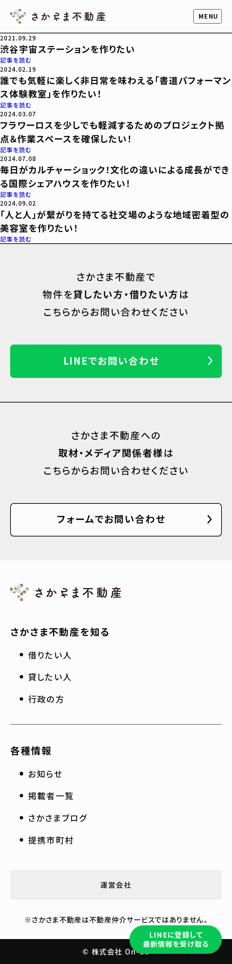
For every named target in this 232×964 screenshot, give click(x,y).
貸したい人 (50, 676)
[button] (207, 16)
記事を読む (16, 60)
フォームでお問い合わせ (111, 519)
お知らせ (45, 773)
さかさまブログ (58, 817)
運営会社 (115, 884)
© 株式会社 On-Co (116, 951)
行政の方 (46, 699)
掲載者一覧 (51, 795)
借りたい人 (50, 655)
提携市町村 (51, 840)
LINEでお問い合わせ (111, 360)
